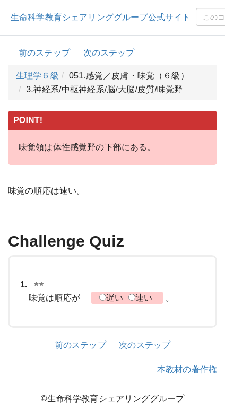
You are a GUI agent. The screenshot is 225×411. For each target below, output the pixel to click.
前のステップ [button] (44, 52)
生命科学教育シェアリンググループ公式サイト (101, 17)
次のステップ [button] (109, 52)
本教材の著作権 (187, 369)
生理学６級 (37, 75)
